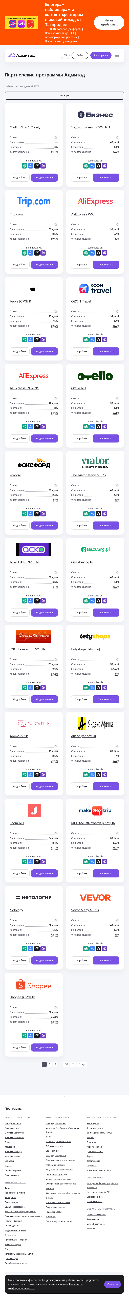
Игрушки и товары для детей (59, 1170)
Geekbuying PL (82, 562)
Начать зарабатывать (109, 22)
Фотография (10, 1197)
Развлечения (93, 1219)
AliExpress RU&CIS (24, 388)
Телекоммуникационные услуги (19, 1254)
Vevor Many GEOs (85, 910)
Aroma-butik (19, 736)
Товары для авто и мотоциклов (60, 1160)
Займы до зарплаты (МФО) (99, 1133)
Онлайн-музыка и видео (16, 1263)
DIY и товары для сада (56, 1174)
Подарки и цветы (53, 1212)
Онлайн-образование (15, 1207)
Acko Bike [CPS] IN (24, 562)
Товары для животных (56, 1123)
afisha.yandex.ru (83, 736)
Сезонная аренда (13, 1170)
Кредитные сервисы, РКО (99, 1170)
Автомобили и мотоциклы (58, 1202)
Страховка (92, 1166)
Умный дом (51, 1217)
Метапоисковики (12, 1156)
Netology (16, 910)
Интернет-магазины (58, 1118)
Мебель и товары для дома (58, 1179)
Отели (8, 1142)
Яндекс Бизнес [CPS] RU (90, 127)
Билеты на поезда (13, 1151)
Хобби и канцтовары (55, 1165)
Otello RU (78, 388)
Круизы (8, 1166)
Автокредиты (93, 1123)
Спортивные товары (55, 1207)
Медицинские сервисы (15, 1230)
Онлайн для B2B (12, 1226)
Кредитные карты (95, 1128)
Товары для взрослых (56, 1155)
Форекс (90, 1156)
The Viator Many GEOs (88, 475)
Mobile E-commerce (96, 1224)
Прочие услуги (11, 1202)
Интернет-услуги (15, 1182)
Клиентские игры (94, 1201)
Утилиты (91, 1229)
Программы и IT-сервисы (16, 1240)
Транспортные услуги (15, 1193)
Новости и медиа (13, 1244)
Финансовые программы (102, 1118)
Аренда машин (12, 1175)
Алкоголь (50, 1188)
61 (73, 1064)
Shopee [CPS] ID (22, 997)
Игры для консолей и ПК (98, 1192)
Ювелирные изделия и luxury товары (63, 1193)
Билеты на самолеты (14, 1137)
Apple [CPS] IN (21, 301)
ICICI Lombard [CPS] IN (28, 649)
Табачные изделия (54, 1146)
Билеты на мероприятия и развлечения (23, 1216)
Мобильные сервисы (96, 1214)
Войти (80, 55)
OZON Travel (81, 301)
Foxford (15, 475)
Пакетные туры (12, 1128)
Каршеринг (10, 1147)
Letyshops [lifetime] (85, 649)
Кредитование (93, 1161)
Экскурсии (9, 1161)
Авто (7, 1249)
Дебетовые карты (95, 1151)
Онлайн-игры (95, 1178)
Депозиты (91, 1142)
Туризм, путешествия (18, 1118)
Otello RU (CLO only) (25, 127)
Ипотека (90, 1137)
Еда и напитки (52, 1151)
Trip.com (16, 214)
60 (66, 1064)
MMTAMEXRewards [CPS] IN (93, 823)
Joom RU (17, 823)
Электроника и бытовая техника (61, 1184)
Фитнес (8, 1188)
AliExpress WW (82, 214)
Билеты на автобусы (14, 1133)
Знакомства (10, 1235)
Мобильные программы (101, 1209)
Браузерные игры (95, 1197)
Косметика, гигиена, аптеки (58, 1141)
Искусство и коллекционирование (20, 1211)
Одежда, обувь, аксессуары (59, 1221)
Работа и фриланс (13, 1221)
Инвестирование (94, 1147)
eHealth (49, 1198)
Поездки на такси (13, 1123)
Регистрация (101, 55)
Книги (48, 1137)
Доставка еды (11, 1258)
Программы (13, 1108)
